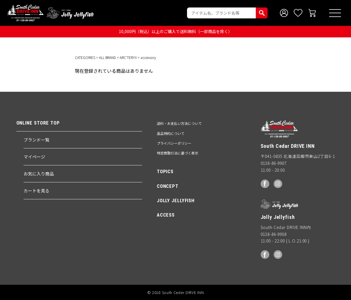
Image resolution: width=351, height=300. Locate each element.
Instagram (278, 183)
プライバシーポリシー (174, 143)
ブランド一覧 (36, 140)
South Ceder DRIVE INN (25, 13)
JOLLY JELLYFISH (175, 200)
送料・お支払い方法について (179, 123)
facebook (265, 183)
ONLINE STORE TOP (38, 123)
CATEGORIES (85, 57)
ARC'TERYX (128, 57)
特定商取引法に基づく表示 (177, 152)
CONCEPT (167, 186)
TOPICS (165, 171)
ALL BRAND (107, 57)
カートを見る (36, 191)
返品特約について (170, 133)
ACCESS (166, 215)
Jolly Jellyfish (70, 13)
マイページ (34, 157)
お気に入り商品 (39, 174)
